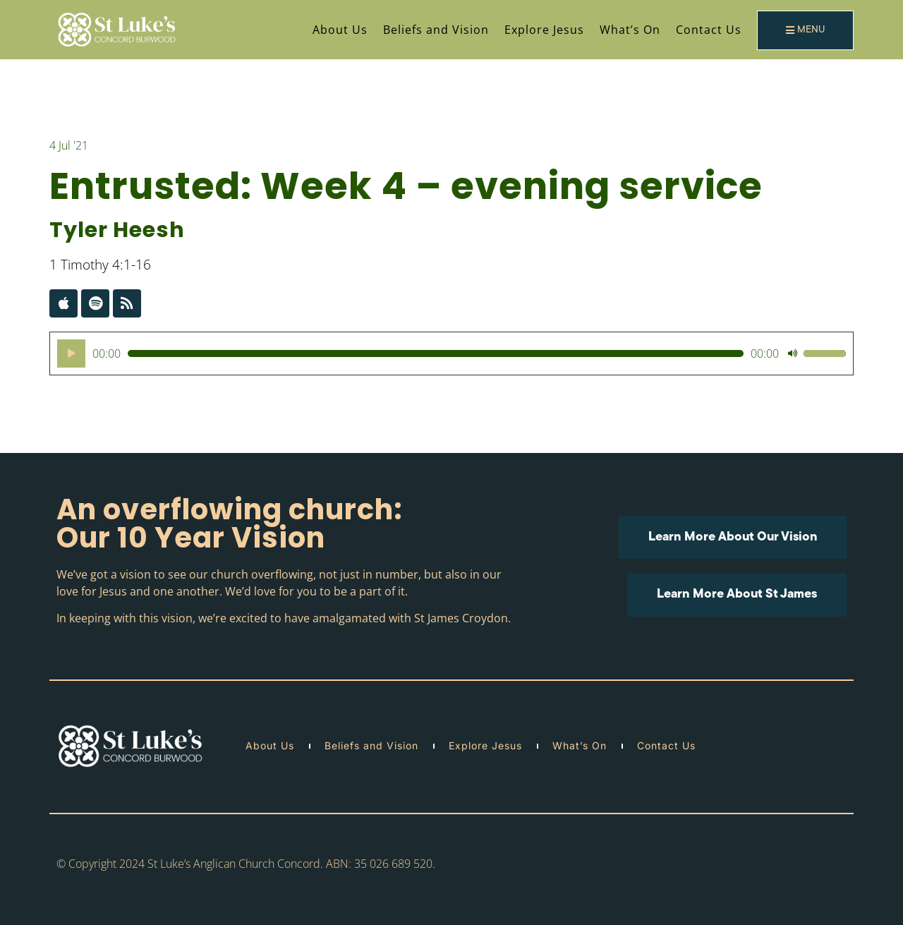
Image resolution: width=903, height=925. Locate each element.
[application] (451, 353)
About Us (340, 29)
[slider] (436, 353)
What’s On (630, 29)
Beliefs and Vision (436, 29)
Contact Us (708, 29)
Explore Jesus (544, 29)
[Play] (71, 353)
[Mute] (792, 353)
